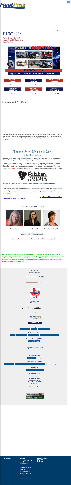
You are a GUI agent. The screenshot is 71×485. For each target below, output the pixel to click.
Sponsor (37, 341)
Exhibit (31, 341)
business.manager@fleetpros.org (34, 234)
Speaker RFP (31, 358)
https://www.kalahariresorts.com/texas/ (44, 183)
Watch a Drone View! (34, 387)
